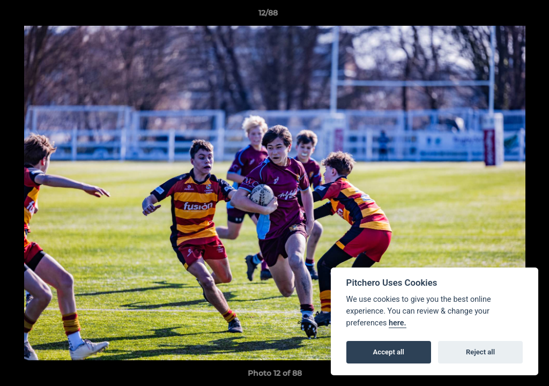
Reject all (480, 352)
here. (397, 323)
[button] (504, 15)
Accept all (388, 352)
